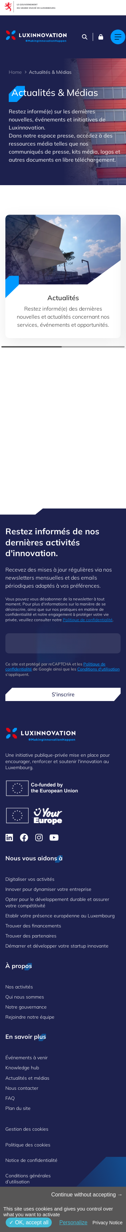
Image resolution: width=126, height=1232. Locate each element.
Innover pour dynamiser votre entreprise (48, 889)
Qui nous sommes (24, 997)
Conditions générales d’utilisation (28, 1179)
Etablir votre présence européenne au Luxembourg (60, 916)
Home (15, 72)
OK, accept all (28, 1222)
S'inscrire (63, 694)
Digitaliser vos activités (29, 879)
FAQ (10, 1098)
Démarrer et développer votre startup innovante (57, 946)
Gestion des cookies (26, 1129)
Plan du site (18, 1108)
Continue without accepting (87, 1194)
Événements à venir (26, 1058)
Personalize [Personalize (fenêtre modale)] (73, 1222)
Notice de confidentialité (31, 1160)
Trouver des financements (33, 926)
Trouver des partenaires (30, 936)
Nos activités (19, 987)
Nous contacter (21, 1088)
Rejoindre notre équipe (29, 1017)
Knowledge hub (22, 1068)
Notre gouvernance (26, 1007)
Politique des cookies (27, 1145)
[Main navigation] (118, 37)
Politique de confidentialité (88, 619)
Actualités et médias (27, 1078)
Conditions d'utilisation (98, 669)
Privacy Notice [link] (107, 1222)
